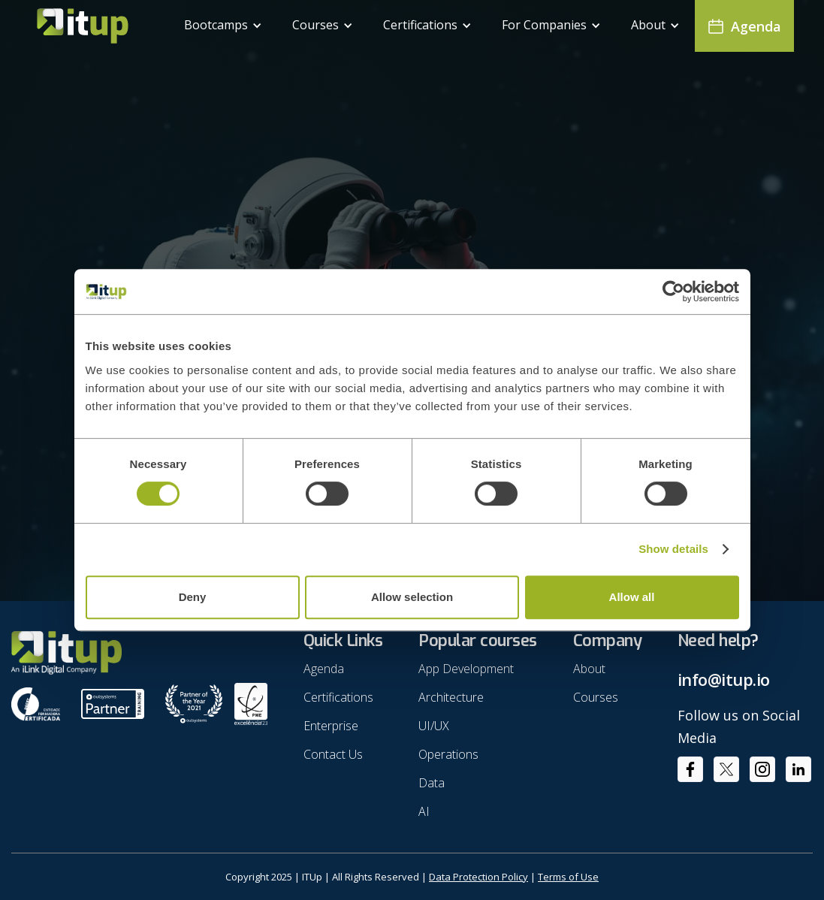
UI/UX (433, 725)
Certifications (338, 697)
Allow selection (412, 596)
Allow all (632, 596)
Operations (448, 754)
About (589, 668)
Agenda (323, 668)
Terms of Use (568, 876)
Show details (673, 548)
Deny (193, 596)
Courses (595, 697)
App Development (466, 668)
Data (431, 783)
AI (424, 811)
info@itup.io (724, 679)
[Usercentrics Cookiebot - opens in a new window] (673, 291)
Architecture (451, 697)
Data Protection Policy (478, 876)
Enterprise (330, 725)
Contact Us (333, 754)
